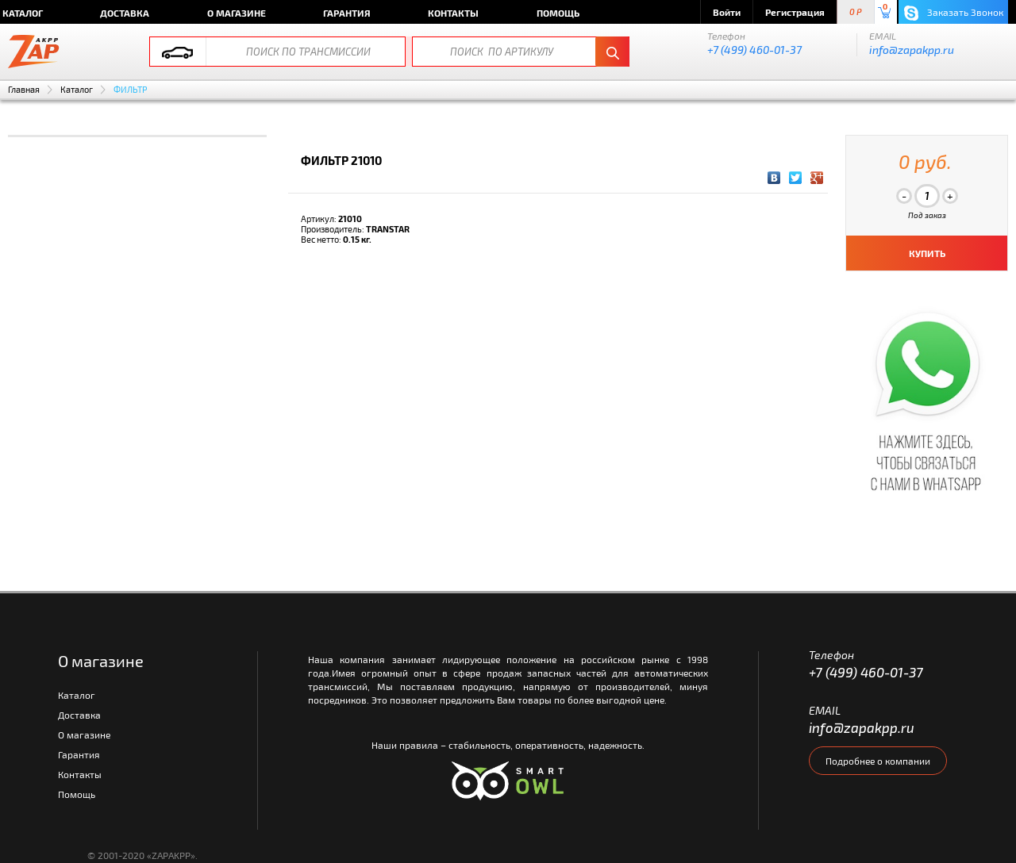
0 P (855, 12)
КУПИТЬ (927, 253)
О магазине (236, 12)
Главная (24, 89)
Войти (727, 11)
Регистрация (795, 11)
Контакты (453, 12)
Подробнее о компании (878, 760)
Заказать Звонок (953, 13)
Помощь (558, 12)
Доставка (124, 12)
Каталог (76, 89)
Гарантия (347, 12)
